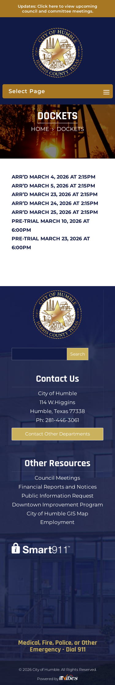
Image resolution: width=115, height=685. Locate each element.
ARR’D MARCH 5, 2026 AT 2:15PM (53, 186)
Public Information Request (57, 496)
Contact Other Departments (57, 434)
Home (40, 129)
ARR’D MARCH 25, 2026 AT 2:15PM (55, 212)
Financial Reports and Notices (57, 487)
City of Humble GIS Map (57, 513)
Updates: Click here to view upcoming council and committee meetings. (57, 9)
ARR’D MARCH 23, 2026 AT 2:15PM (55, 194)
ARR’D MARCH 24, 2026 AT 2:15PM (55, 203)
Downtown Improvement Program (57, 505)
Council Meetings (57, 478)
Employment (57, 522)
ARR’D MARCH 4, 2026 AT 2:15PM (53, 177)
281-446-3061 (62, 420)
